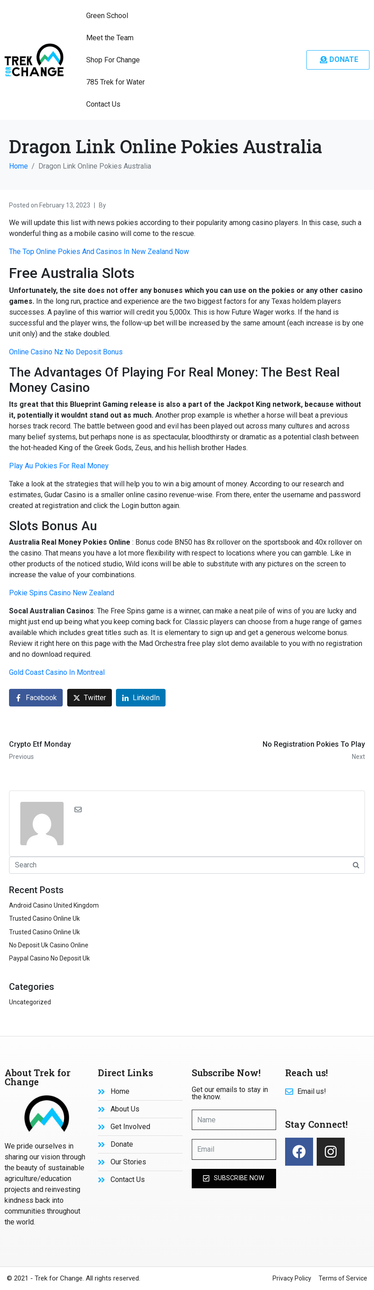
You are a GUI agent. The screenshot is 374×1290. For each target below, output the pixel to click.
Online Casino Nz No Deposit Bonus (66, 352)
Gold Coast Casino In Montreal (57, 672)
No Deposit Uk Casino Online (48, 945)
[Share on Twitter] (89, 697)
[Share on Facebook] (36, 697)
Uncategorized (30, 1002)
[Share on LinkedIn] (141, 697)
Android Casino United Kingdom (54, 905)
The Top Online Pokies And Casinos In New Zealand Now (99, 251)
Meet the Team (110, 37)
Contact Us (103, 104)
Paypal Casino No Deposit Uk (49, 958)
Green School (107, 15)
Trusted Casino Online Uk (44, 918)
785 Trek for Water (115, 82)
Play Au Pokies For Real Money (59, 465)
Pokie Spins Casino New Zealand (61, 593)
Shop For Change (113, 60)
